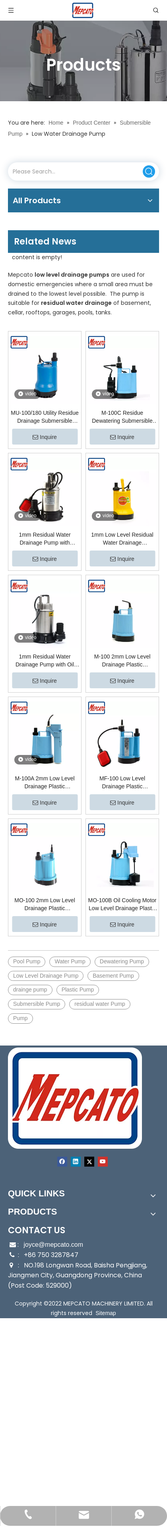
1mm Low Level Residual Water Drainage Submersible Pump (122, 539)
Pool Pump (26, 961)
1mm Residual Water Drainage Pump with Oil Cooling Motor (45, 660)
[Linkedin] (76, 1162)
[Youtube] (103, 1162)
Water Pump (69, 961)
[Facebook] (62, 1162)
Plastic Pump (78, 989)
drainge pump (30, 989)
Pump (20, 1018)
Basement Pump (113, 975)
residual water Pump (99, 1004)
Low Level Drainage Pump (45, 975)
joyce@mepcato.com (53, 1244)
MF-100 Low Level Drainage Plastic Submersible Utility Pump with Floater (122, 782)
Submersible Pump (36, 1004)
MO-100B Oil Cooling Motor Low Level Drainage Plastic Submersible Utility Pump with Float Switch (122, 904)
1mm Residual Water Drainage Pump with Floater (44, 539)
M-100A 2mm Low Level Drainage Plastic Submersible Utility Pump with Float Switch (45, 782)
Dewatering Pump (122, 961)
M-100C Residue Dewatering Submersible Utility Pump (122, 417)
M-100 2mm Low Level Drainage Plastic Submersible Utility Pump (122, 660)
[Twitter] (89, 1162)
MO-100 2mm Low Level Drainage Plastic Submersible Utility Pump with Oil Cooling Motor (45, 904)
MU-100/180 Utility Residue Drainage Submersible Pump (44, 417)
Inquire (45, 437)
